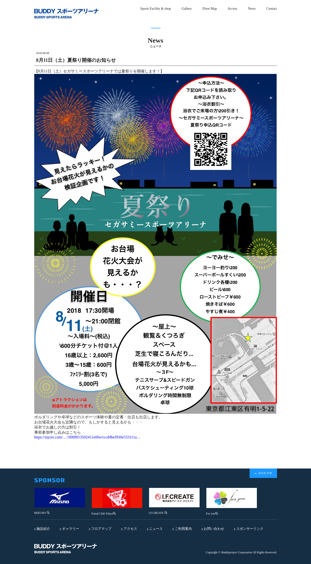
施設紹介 (42, 529)
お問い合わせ (213, 529)
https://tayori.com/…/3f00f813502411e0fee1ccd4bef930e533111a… (87, 437)
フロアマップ (100, 529)
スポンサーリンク (248, 529)
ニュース (155, 529)
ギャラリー (69, 529)
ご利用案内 (182, 529)
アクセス (129, 529)
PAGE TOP (263, 473)
